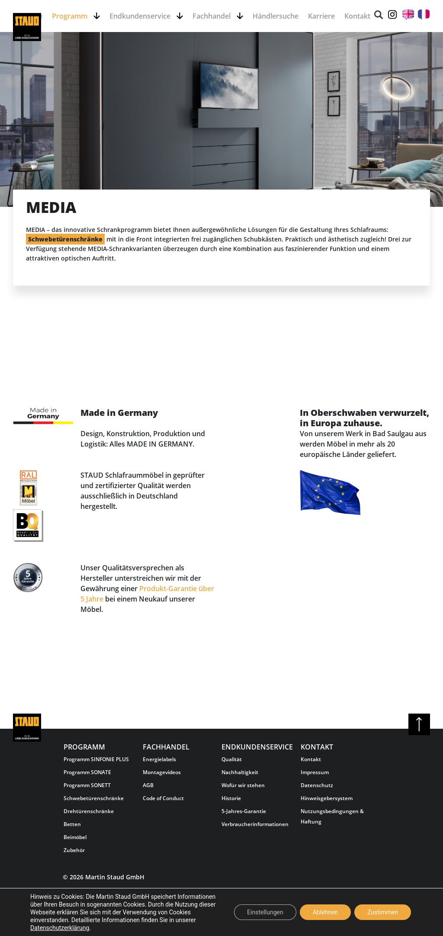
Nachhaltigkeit (240, 772)
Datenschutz (317, 785)
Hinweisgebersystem (327, 798)
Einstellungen (265, 912)
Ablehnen (325, 912)
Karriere (321, 16)
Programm (70, 16)
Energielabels (159, 759)
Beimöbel (75, 837)
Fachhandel (212, 16)
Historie (231, 798)
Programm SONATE (87, 772)
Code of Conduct (163, 798)
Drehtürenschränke (89, 811)
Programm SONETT (87, 785)
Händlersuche (276, 16)
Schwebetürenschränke (94, 798)
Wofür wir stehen (243, 785)
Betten (72, 824)
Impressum (315, 772)
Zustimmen (382, 912)
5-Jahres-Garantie (244, 811)
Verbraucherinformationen (255, 824)
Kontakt (357, 16)
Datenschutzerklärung (59, 927)
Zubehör (74, 850)
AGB (148, 785)
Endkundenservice (140, 16)
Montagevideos (162, 772)
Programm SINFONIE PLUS (96, 759)
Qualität (232, 759)
